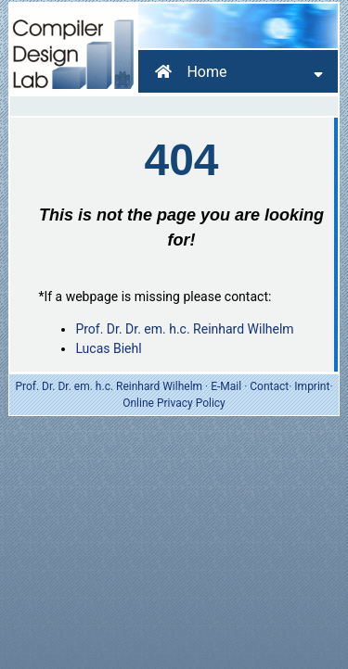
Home (190, 72)
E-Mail (226, 386)
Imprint (311, 386)
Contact (269, 386)
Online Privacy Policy (174, 403)
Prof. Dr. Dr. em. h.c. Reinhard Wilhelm (184, 329)
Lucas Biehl (108, 348)
